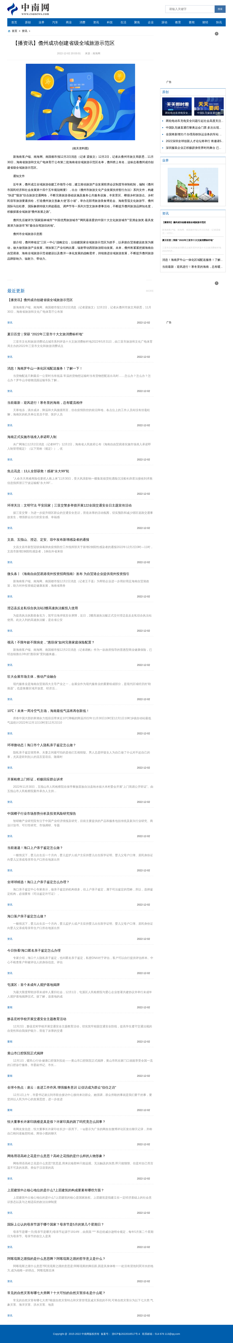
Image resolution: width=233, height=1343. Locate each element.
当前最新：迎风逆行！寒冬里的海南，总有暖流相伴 (195, 266)
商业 (69, 22)
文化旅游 (84, 267)
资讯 (96, 22)
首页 (14, 22)
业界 (41, 22)
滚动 (164, 22)
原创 (28, 22)
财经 (205, 22)
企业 (151, 22)
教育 (178, 22)
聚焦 (137, 22)
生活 (123, 22)
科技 (110, 22)
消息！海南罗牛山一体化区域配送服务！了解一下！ (195, 259)
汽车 (55, 22)
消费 (82, 22)
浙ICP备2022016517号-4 (126, 1333)
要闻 (192, 22)
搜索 (220, 9)
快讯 (219, 22)
